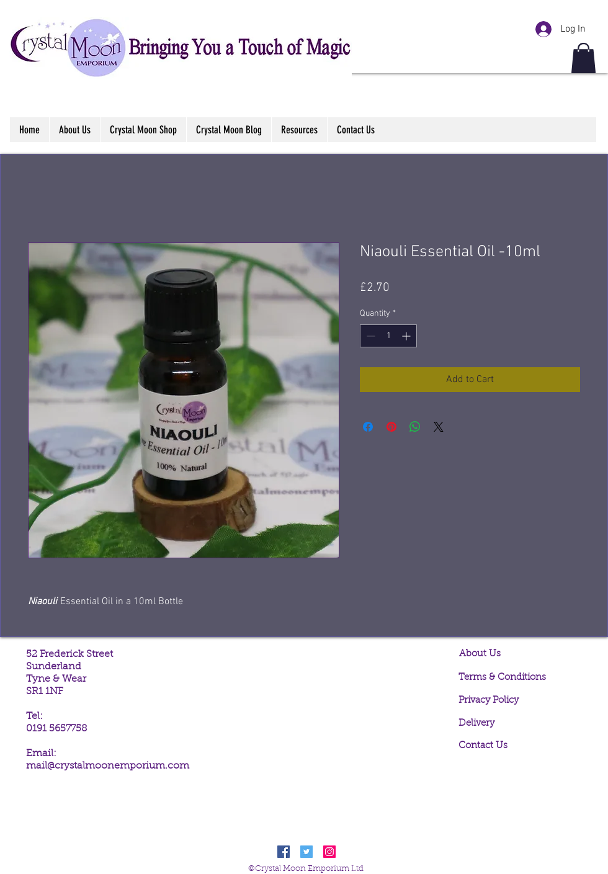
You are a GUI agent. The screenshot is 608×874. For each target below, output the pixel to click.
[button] (583, 58)
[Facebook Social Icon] (283, 851)
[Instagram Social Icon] (329, 851)
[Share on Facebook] (367, 426)
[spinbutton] (388, 336)
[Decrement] (369, 336)
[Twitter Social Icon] (306, 851)
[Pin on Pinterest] (391, 426)
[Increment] (407, 336)
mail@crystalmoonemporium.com (107, 766)
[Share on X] (438, 426)
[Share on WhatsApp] (415, 426)
